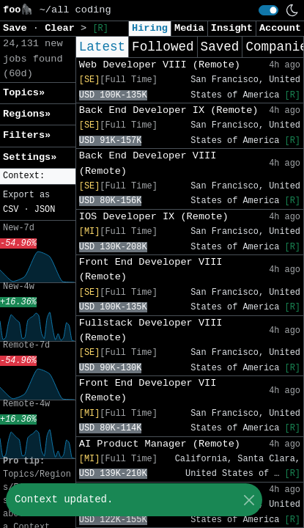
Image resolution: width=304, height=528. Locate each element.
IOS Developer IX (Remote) (154, 216)
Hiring (150, 28)
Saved (220, 47)
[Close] (248, 499)
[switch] (268, 10)
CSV (10, 210)
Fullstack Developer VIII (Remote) (151, 330)
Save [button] (18, 28)
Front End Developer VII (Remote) (148, 390)
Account (280, 28)
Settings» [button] (29, 157)
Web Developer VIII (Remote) (159, 64)
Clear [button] (63, 28)
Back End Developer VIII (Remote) (148, 163)
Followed (162, 47)
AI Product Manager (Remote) (159, 444)
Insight (232, 28)
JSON (45, 210)
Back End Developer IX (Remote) (169, 110)
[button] (37, 176)
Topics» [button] (24, 92)
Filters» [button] (27, 135)
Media (189, 28)
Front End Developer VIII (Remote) (151, 269)
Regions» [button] (27, 114)
